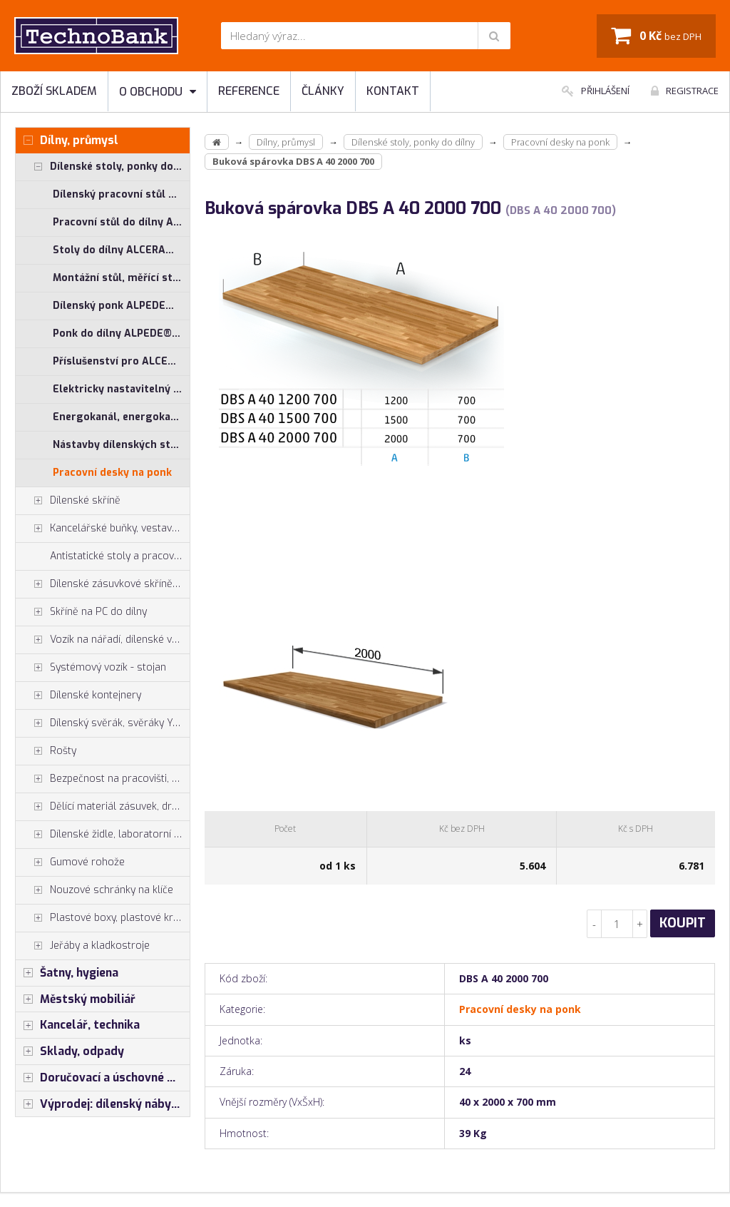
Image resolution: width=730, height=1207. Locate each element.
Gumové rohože (70, 862)
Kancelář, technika (78, 1025)
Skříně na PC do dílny (81, 612)
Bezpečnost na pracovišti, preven (103, 779)
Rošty (46, 751)
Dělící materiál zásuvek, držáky (103, 806)
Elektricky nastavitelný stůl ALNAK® (121, 389)
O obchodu (157, 91)
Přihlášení (595, 90)
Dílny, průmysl (67, 140)
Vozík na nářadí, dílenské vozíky (103, 639)
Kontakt (392, 90)
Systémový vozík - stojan (91, 667)
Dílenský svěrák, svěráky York (102, 723)
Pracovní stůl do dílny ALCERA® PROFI (121, 222)
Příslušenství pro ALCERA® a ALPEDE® (121, 361)
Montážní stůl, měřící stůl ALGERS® (121, 278)
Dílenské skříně (68, 500)
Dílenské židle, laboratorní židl (103, 834)
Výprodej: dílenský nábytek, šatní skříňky (103, 1104)
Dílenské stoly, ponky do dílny (103, 166)
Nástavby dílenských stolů (119, 445)
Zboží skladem (54, 90)
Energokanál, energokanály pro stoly (121, 417)
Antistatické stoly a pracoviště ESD (120, 556)
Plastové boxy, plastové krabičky (103, 918)
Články (323, 90)
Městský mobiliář (75, 999)
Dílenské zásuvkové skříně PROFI (103, 584)
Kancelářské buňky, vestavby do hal (103, 528)
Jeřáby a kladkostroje (83, 945)
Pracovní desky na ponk (112, 472)
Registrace (685, 90)
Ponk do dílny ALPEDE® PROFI (121, 333)
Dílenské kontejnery (78, 695)
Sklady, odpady (70, 1051)
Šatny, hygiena (67, 973)
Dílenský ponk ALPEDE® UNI (121, 305)
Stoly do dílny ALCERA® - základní (121, 250)
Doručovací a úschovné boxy (103, 1078)
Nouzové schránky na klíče (94, 890)
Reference (248, 90)
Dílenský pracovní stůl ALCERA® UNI (121, 194)
